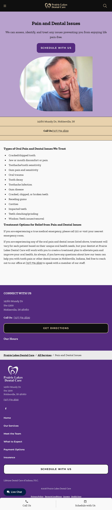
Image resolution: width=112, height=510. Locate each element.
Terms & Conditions (53, 496)
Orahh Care (76, 496)
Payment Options (14, 449)
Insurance (9, 457)
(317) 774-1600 (60, 130)
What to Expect (13, 441)
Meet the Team (12, 433)
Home (7, 417)
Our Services (11, 425)
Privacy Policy (37, 496)
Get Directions (56, 328)
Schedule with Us (56, 47)
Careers (66, 496)
